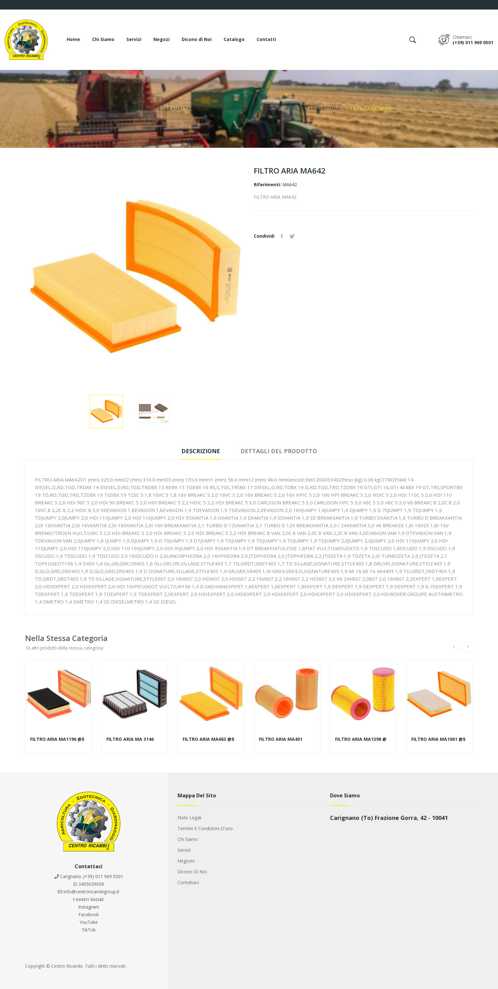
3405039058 (91, 884)
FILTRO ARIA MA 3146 (130, 739)
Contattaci (188, 882)
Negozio (186, 861)
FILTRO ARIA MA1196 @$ (57, 739)
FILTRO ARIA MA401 (280, 739)
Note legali (189, 818)
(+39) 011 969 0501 (473, 42)
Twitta (292, 236)
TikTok (89, 930)
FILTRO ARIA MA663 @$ (208, 739)
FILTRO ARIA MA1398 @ (361, 739)
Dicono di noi (192, 872)
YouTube (88, 922)
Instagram (88, 907)
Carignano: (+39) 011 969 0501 (91, 876)
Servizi (184, 850)
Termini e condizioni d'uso (205, 828)
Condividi (282, 236)
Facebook (88, 914)
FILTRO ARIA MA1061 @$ (438, 739)
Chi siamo (188, 839)
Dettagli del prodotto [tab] (278, 451)
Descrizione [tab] (200, 451)
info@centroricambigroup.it (91, 892)
